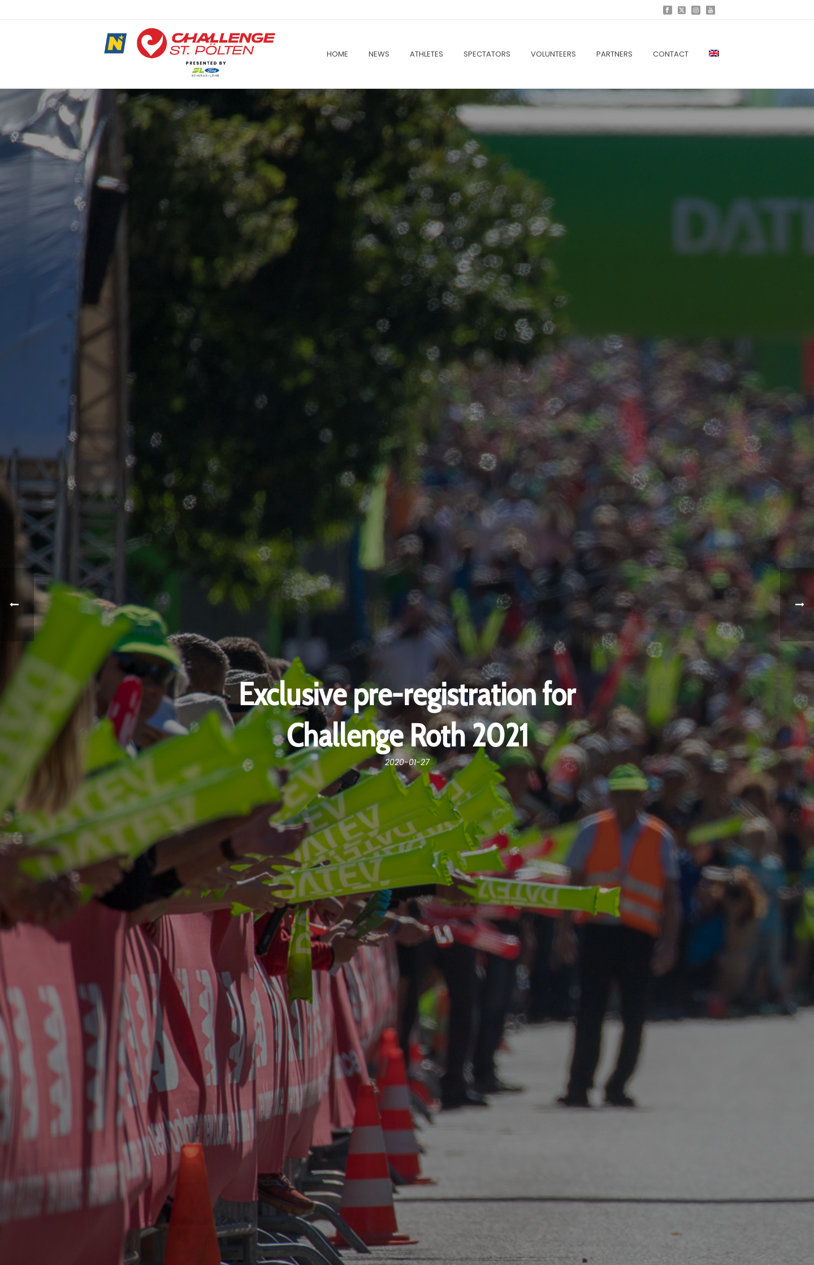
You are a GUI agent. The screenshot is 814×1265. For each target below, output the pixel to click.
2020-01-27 (407, 762)
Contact (671, 54)
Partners (614, 54)
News (379, 54)
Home (337, 54)
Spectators (487, 54)
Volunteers (553, 54)
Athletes (426, 54)
